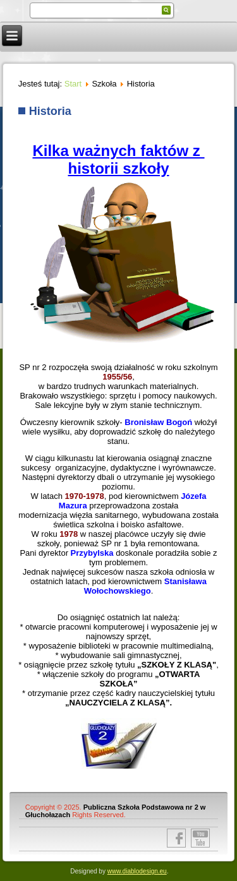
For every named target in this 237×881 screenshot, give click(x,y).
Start (73, 83)
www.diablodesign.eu (137, 871)
